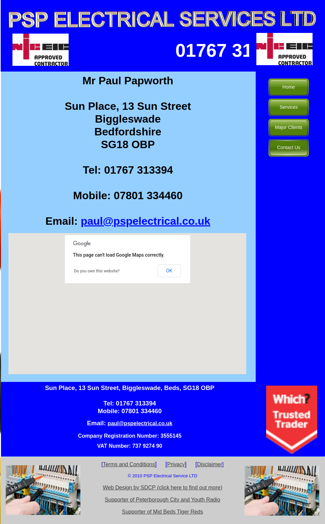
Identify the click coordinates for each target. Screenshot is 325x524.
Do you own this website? (97, 271)
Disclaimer (209, 464)
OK (169, 270)
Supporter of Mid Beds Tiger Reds (162, 512)
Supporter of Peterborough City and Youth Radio (162, 500)
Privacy (176, 464)
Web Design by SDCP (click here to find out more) (162, 487)
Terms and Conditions (129, 464)
